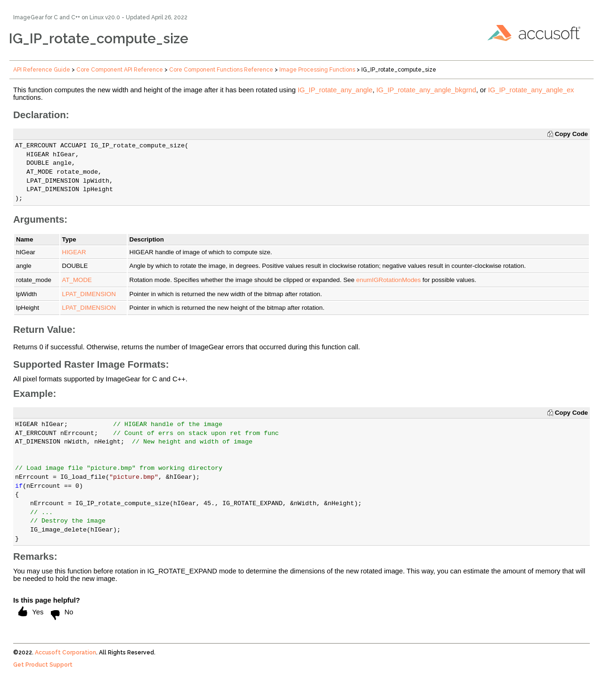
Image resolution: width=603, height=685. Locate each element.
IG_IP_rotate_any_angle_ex (531, 90)
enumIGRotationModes (388, 279)
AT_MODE (77, 279)
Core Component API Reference (119, 69)
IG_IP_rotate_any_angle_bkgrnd (426, 90)
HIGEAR (74, 252)
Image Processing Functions (317, 69)
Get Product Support (43, 664)
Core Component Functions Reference (221, 69)
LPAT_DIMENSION (89, 294)
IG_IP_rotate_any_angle (335, 90)
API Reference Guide (41, 69)
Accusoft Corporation (65, 652)
